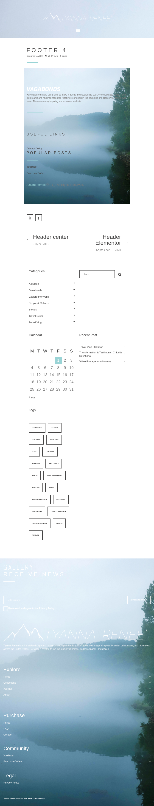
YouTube (32, 167)
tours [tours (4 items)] (59, 524)
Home (6, 677)
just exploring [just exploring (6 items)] (54, 476)
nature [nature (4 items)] (36, 488)
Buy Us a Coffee (36, 173)
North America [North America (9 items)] (40, 500)
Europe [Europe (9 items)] (36, 464)
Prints (6, 722)
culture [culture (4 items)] (50, 452)
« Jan (32, 398)
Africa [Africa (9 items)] (54, 428)
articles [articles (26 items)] (54, 440)
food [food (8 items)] (34, 476)
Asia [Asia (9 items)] (34, 452)
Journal (7, 689)
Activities (34, 284)
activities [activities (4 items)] (37, 428)
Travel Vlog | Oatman (91, 347)
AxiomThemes (36, 185)
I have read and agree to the (31, 609)
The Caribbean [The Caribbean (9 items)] (39, 524)
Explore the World (39, 297)
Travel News (36, 316)
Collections (9, 683)
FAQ (5, 729)
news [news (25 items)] (51, 488)
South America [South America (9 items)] (58, 512)
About (6, 695)
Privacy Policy (34, 148)
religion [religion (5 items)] (60, 500)
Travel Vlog (35, 322)
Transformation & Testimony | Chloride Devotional (101, 354)
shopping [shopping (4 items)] (37, 512)
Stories (33, 310)
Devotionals (35, 290)
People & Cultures (39, 303)
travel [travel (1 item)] (35, 536)
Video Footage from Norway (95, 362)
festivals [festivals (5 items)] (54, 464)
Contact (7, 735)
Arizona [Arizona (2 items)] (36, 440)
